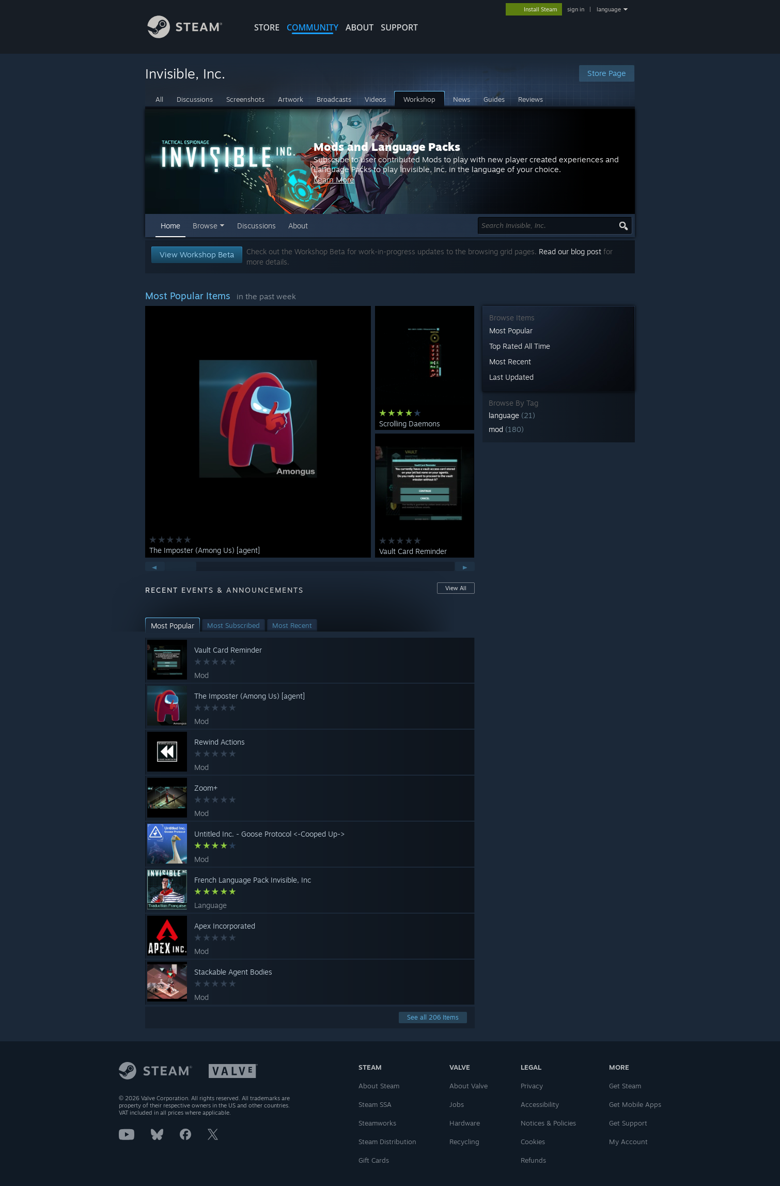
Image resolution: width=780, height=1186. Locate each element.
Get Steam (625, 1086)
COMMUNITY (312, 27)
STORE (266, 27)
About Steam (378, 1086)
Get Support (628, 1123)
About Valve (468, 1086)
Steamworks (377, 1123)
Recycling (464, 1141)
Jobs (456, 1104)
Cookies (533, 1141)
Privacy (532, 1086)
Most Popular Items (187, 295)
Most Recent (510, 361)
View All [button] (455, 588)
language (609, 9)
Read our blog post (570, 251)
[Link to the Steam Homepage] (192, 35)
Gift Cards (373, 1160)
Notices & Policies (548, 1123)
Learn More (459, 185)
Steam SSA (375, 1104)
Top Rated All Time (519, 346)
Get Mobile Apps (635, 1104)
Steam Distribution (387, 1141)
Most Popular (511, 330)
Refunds (533, 1160)
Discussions (256, 225)
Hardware (464, 1123)
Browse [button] (205, 225)
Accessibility (540, 1104)
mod (506, 429)
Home (170, 225)
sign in (575, 9)
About (359, 27)
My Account (628, 1141)
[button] (558, 415)
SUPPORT (399, 27)
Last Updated (511, 377)
